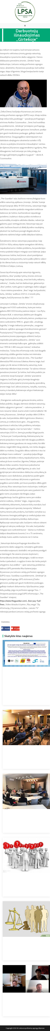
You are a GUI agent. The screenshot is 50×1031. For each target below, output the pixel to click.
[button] (5, 628)
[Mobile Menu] (25, 25)
